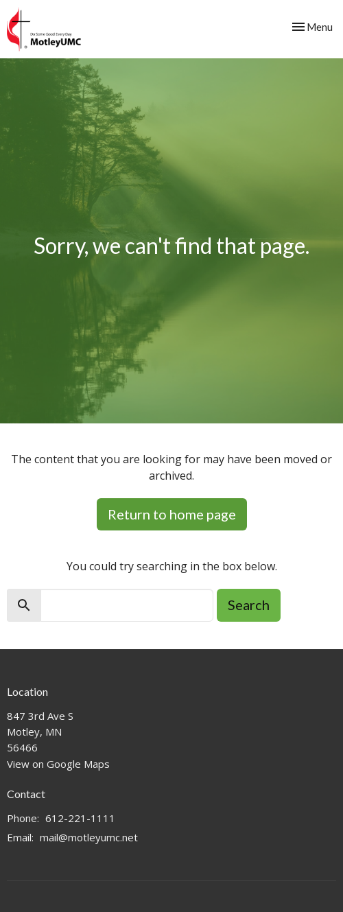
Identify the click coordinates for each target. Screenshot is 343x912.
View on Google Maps (58, 764)
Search (249, 604)
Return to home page (172, 514)
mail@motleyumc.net (89, 837)
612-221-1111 (80, 818)
